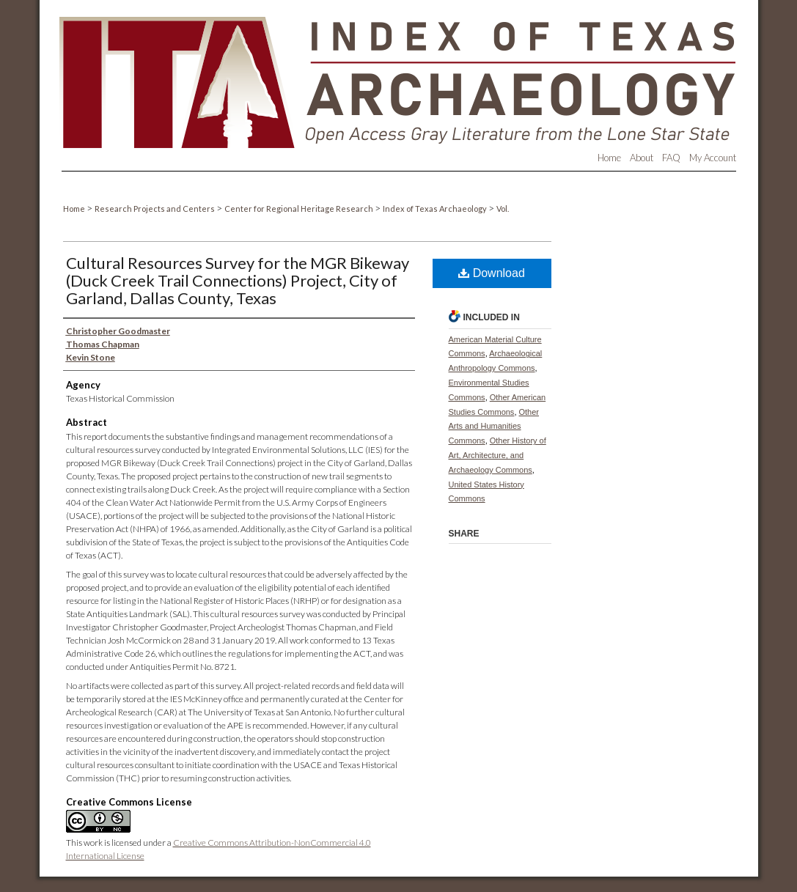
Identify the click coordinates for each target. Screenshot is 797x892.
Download (491, 273)
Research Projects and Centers (155, 208)
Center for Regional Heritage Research (299, 208)
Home (75, 208)
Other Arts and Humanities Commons (494, 427)
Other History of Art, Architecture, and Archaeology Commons (497, 455)
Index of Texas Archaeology (435, 208)
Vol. (502, 208)
